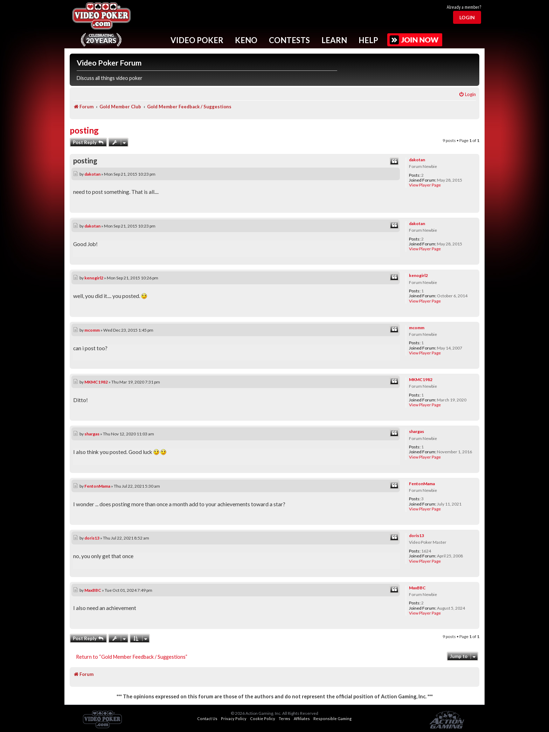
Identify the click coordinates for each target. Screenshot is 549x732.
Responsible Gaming (332, 718)
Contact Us (207, 718)
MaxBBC (417, 587)
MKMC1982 (420, 379)
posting (84, 130)
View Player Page (425, 185)
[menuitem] (467, 94)
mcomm (416, 327)
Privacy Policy (233, 718)
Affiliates (302, 718)
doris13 (416, 535)
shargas (416, 431)
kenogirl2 (418, 275)
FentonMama (422, 483)
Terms (284, 718)
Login (467, 17)
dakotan (417, 159)
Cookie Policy (262, 718)
